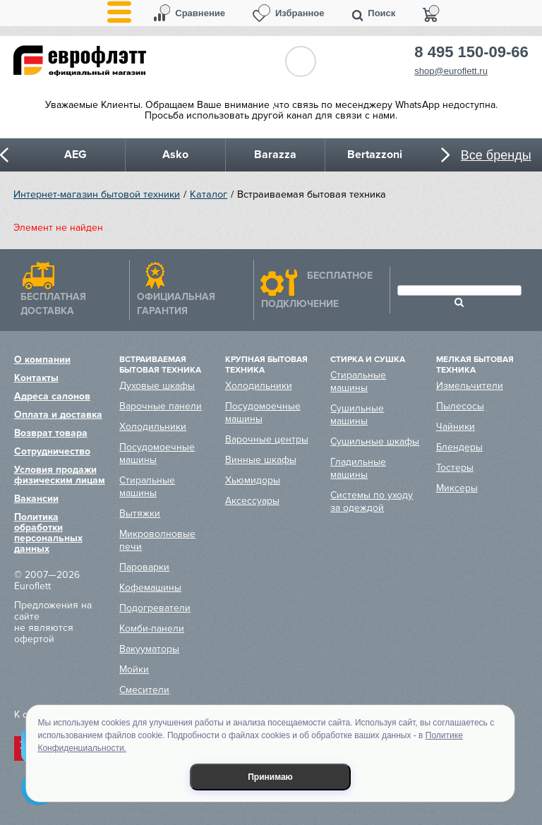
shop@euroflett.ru (451, 71)
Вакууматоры (149, 649)
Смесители (144, 690)
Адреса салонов (52, 396)
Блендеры (459, 447)
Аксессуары (252, 501)
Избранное (300, 13)
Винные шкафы (260, 460)
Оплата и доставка (58, 415)
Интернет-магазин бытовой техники (96, 194)
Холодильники (152, 427)
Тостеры (455, 468)
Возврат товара (51, 433)
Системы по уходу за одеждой (371, 501)
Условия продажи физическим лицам (59, 475)
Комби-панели (151, 628)
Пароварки (144, 567)
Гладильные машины (358, 468)
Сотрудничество (52, 451)
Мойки (134, 669)
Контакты (36, 378)
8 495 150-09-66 (471, 52)
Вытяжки (139, 513)
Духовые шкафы (157, 386)
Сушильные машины (357, 414)
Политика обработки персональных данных (48, 533)
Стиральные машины (147, 486)
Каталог (208, 194)
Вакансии (36, 499)
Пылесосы (460, 406)
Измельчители (469, 386)
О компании (42, 360)
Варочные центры (266, 439)
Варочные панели (160, 406)
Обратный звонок (300, 61)
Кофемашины (150, 588)
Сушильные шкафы (374, 441)
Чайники (455, 427)
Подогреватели (155, 608)
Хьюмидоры (252, 480)
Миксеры (457, 488)
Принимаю (270, 777)
